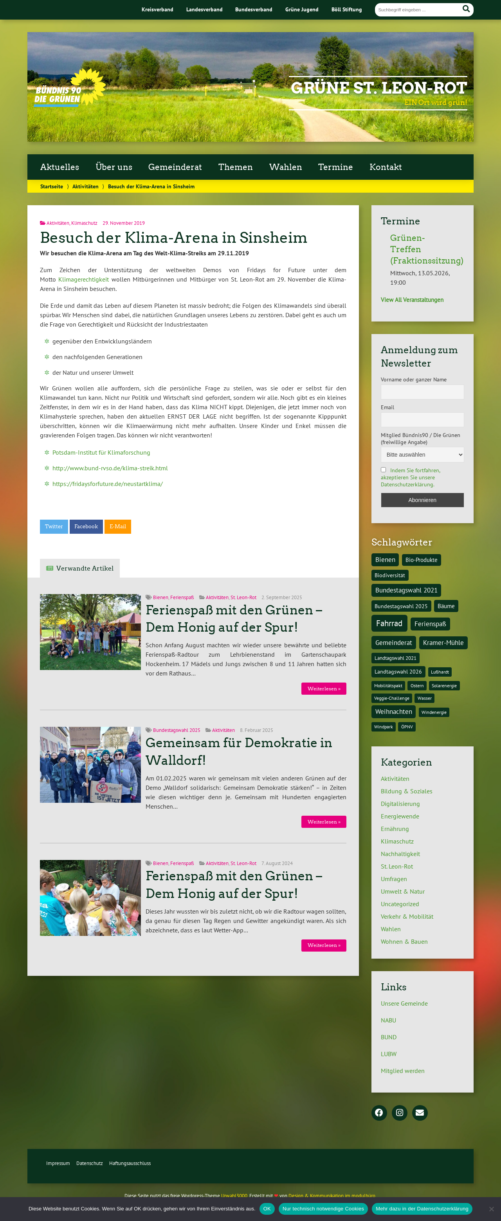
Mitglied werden (403, 1071)
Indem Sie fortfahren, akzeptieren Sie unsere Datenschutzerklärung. (410, 477)
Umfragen (394, 879)
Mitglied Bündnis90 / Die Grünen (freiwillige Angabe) (420, 439)
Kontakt (385, 167)
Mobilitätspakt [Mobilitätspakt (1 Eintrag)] (388, 685)
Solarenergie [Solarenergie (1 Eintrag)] (444, 685)
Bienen (160, 597)
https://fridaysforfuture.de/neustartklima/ (107, 484)
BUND (388, 1037)
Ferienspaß (182, 597)
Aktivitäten (85, 186)
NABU (388, 1020)
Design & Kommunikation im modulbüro (331, 1195)
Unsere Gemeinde (404, 1003)
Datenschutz (89, 1163)
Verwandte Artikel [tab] (85, 568)
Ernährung (395, 829)
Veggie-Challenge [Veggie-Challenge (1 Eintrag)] (391, 698)
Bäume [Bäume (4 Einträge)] (446, 606)
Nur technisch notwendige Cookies (323, 1209)
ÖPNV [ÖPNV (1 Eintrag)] (407, 727)
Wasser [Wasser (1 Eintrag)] (425, 698)
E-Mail (118, 526)
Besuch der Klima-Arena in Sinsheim (174, 237)
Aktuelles (59, 167)
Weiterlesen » (324, 689)
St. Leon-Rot (243, 597)
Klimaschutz (84, 223)
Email (387, 407)
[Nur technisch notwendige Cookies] (491, 1209)
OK (267, 1209)
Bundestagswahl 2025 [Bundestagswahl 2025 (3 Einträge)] (401, 606)
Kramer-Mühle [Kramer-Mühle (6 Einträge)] (443, 642)
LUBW (388, 1054)
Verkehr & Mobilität (407, 916)
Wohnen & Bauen (404, 941)
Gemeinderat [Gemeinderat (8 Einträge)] (393, 642)
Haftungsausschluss (130, 1163)
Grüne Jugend (302, 9)
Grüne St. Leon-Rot (379, 88)
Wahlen (285, 167)
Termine (335, 167)
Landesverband (204, 9)
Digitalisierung (400, 803)
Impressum (58, 1163)
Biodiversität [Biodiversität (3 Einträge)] (390, 575)
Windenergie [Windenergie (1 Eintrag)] (434, 712)
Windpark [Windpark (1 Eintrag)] (383, 727)
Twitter (54, 526)
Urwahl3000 (234, 1195)
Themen (235, 167)
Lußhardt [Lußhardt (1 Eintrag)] (440, 672)
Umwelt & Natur (403, 891)
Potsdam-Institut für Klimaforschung (101, 452)
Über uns (114, 167)
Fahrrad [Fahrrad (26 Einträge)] (389, 623)
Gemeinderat (175, 167)
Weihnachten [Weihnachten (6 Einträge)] (393, 711)
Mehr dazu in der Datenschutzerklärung (422, 1209)
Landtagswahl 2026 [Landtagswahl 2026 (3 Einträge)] (398, 671)
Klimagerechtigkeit (83, 279)
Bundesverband (253, 9)
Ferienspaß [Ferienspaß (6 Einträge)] (430, 624)
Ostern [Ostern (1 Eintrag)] (417, 685)
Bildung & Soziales (407, 791)
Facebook (86, 526)
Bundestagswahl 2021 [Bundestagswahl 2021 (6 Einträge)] (406, 590)
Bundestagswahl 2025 (176, 730)
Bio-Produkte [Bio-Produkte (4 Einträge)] (421, 560)
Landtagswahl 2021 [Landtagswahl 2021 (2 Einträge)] (395, 657)
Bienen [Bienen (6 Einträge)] (385, 559)
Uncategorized (400, 904)
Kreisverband (157, 9)
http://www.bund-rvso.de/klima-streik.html (110, 468)
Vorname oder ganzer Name (414, 379)
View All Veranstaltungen (412, 299)
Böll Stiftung (347, 9)
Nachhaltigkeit (400, 854)
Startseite (51, 186)
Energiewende (400, 816)
